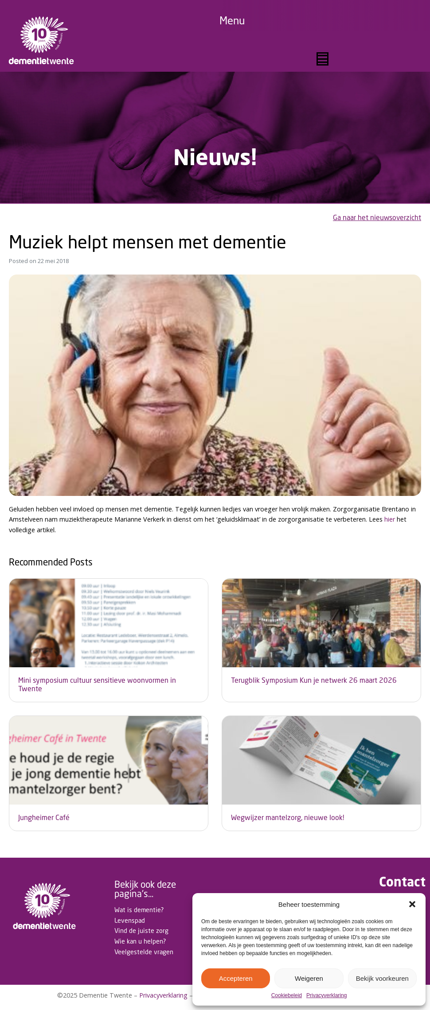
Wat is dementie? (139, 910)
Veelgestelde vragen (143, 952)
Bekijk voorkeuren (382, 978)
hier (389, 519)
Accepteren (236, 978)
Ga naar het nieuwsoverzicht (377, 217)
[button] (412, 904)
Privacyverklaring (326, 995)
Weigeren (309, 978)
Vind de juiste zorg (141, 930)
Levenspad (129, 920)
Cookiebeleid (286, 995)
